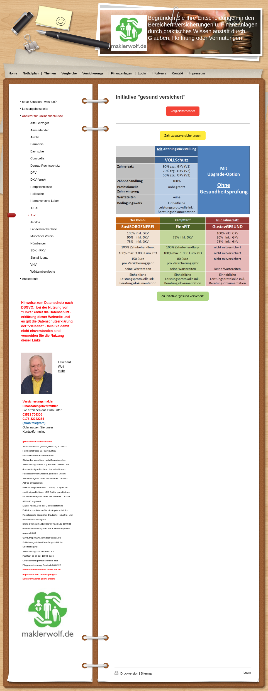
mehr (61, 370)
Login (247, 672)
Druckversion (126, 673)
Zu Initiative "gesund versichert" (182, 296)
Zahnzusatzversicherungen (182, 135)
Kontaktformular (33, 431)
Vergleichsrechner (182, 111)
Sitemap (146, 673)
